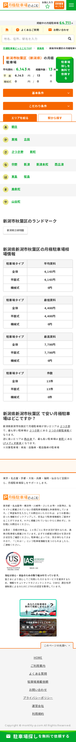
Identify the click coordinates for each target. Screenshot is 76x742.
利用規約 (38, 714)
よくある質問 (38, 674)
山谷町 (16, 201)
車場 (14, 139)
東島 (14, 176)
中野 (14, 164)
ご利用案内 (38, 666)
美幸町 (16, 189)
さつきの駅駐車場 (59, 430)
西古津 (59, 164)
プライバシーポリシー (38, 698)
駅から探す (55, 118)
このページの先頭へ (55, 645)
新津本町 (42, 164)
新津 (27, 164)
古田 (27, 139)
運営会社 (38, 706)
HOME (38, 658)
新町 (33, 152)
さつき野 (18, 152)
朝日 (14, 127)
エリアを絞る (19, 118)
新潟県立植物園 (15, 230)
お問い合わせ (38, 690)
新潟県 (40, 48)
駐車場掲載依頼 (38, 682)
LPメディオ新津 (12, 443)
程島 (27, 176)
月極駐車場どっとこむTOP (17, 48)
